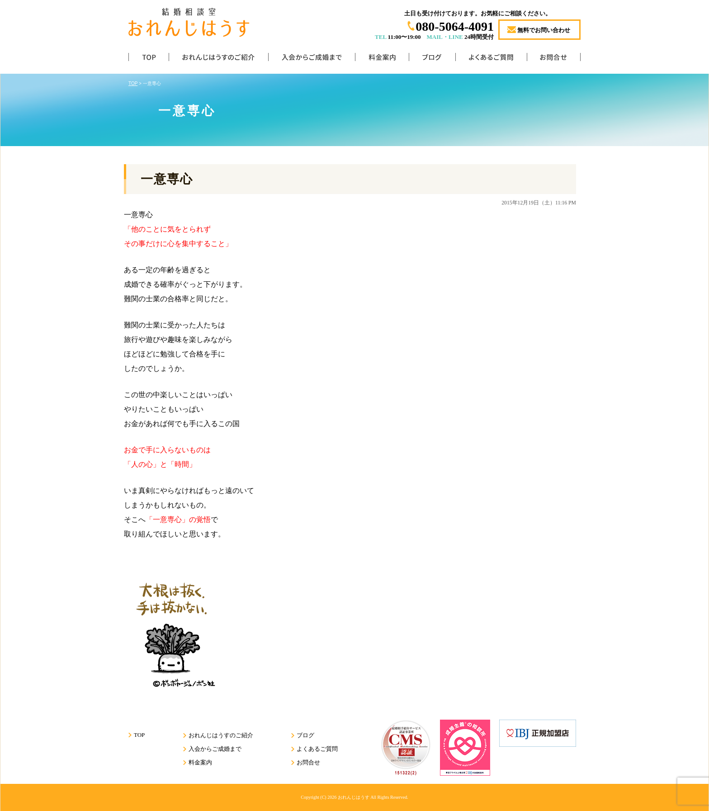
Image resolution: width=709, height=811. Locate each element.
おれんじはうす (353, 797)
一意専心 (167, 179)
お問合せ (554, 59)
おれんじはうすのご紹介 (218, 59)
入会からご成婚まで (311, 59)
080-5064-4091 (455, 26)
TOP (148, 59)
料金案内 (382, 59)
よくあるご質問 (491, 59)
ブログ (432, 59)
